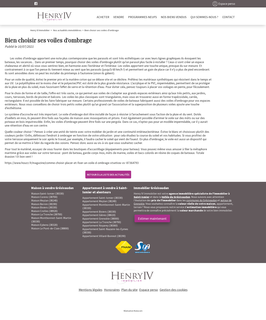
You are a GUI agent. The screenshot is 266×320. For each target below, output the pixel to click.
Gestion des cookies (173, 290)
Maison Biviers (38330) (44, 207)
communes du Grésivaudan (201, 200)
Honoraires (112, 290)
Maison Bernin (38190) (44, 204)
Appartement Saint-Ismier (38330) (102, 197)
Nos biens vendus (173, 17)
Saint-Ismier (141, 197)
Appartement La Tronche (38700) (101, 222)
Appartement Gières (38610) (98, 215)
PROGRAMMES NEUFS (142, 17)
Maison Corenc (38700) (44, 197)
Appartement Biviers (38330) (99, 211)
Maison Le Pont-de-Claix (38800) (50, 228)
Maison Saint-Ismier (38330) (47, 193)
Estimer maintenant (152, 218)
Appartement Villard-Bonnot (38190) (104, 236)
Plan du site (129, 290)
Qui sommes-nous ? (204, 17)
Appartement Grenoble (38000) (100, 218)
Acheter (103, 17)
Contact (228, 17)
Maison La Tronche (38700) (46, 214)
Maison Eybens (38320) (44, 224)
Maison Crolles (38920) (44, 211)
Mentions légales (90, 290)
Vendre (118, 17)
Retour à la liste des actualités (108, 174)
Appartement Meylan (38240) (99, 201)
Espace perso (226, 4)
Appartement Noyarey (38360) (100, 225)
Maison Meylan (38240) (44, 200)
